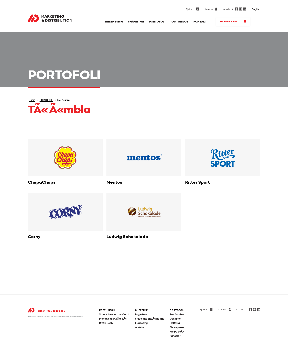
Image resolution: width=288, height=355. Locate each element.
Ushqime (175, 319)
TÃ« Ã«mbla (177, 314)
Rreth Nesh (106, 323)
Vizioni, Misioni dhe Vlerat (114, 314)
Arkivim (139, 327)
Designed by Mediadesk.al (72, 316)
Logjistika (141, 314)
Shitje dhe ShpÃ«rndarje (149, 319)
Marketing (141, 323)
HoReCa (175, 323)
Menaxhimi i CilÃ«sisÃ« (112, 319)
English (256, 9)
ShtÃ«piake (177, 327)
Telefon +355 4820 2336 (50, 311)
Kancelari (175, 336)
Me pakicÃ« (177, 332)
